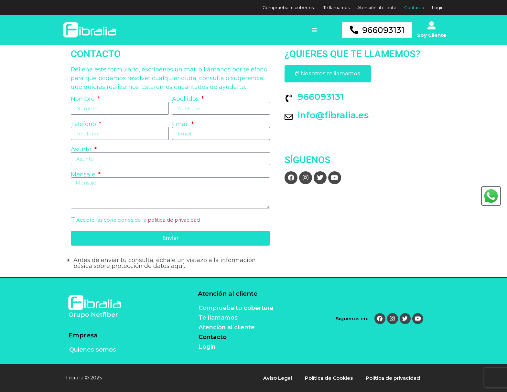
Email (181, 124)
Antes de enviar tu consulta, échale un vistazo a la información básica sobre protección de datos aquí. (164, 263)
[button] (325, 30)
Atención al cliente (376, 7)
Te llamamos (336, 7)
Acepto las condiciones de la (138, 220)
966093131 (320, 96)
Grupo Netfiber (93, 314)
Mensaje (84, 174)
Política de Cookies (329, 378)
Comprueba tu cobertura (289, 7)
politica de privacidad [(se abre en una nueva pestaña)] (174, 220)
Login (438, 7)
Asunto (82, 149)
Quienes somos (92, 349)
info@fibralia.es (333, 115)
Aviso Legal (277, 378)
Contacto (414, 7)
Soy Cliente (431, 35)
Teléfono (84, 124)
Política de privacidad (393, 378)
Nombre (83, 99)
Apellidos (186, 99)
